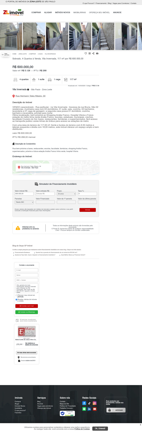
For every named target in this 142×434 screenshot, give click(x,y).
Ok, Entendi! (100, 429)
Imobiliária (18, 408)
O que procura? (20, 410)
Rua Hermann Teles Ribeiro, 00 (30, 96)
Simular (87, 210)
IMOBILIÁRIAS (79, 13)
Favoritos (18, 413)
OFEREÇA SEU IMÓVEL (99, 13)
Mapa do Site (64, 404)
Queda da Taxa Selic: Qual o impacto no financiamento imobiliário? (35, 255)
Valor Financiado (42, 199)
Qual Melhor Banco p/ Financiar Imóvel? (73, 255)
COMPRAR (36, 13)
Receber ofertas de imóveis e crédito (26, 300)
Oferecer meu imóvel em (25, 296)
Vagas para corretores (45, 406)
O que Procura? (88, 3)
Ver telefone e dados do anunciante (32, 344)
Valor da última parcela (87, 199)
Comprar (18, 401)
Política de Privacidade (68, 406)
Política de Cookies (82, 429)
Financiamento (101, 3)
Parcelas (18, 199)
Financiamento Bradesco (22, 252)
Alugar (17, 404)
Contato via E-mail (27, 306)
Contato (133, 3)
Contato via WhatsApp (26, 312)
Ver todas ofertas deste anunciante (26, 352)
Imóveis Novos (20, 406)
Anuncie (40, 404)
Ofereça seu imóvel (44, 408)
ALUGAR (48, 13)
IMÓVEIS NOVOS (62, 13)
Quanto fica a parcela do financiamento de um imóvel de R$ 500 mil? (56, 252)
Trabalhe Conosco (66, 408)
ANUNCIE (117, 13)
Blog (109, 3)
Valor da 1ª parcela (64, 199)
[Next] (139, 37)
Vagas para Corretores (121, 3)
